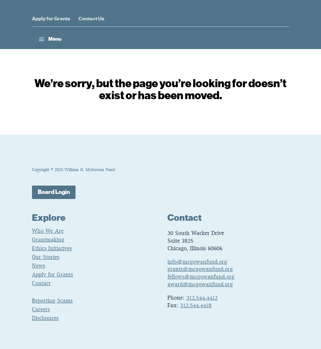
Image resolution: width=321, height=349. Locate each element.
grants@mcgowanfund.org (200, 269)
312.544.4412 (202, 298)
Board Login (54, 192)
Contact (41, 284)
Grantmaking (48, 240)
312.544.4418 (195, 306)
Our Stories (45, 257)
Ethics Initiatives (52, 249)
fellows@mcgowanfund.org (200, 277)
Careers (41, 310)
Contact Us (91, 18)
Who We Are (48, 231)
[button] (49, 39)
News (38, 266)
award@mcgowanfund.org (200, 285)
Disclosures (45, 318)
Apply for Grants (51, 18)
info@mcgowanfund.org (197, 262)
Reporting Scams (52, 301)
